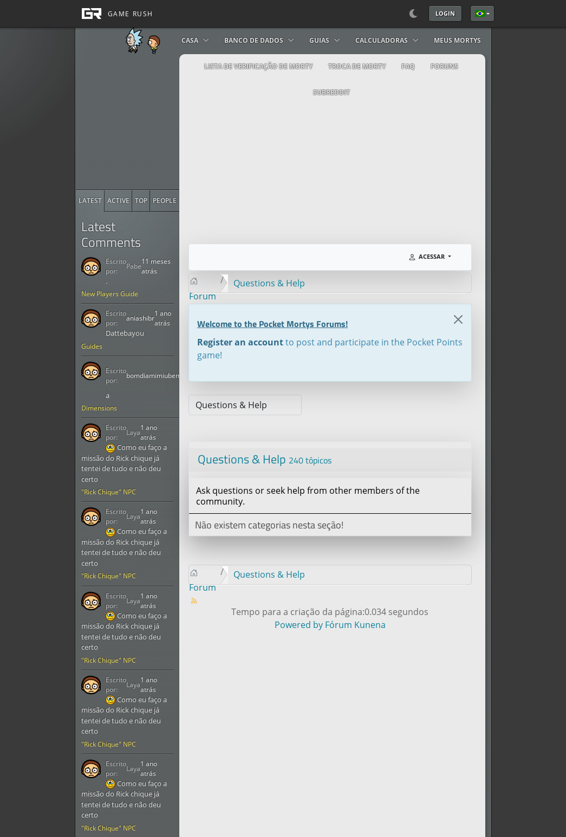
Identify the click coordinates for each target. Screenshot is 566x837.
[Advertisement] (157, 121)
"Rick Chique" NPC (108, 491)
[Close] (458, 319)
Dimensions (99, 408)
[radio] (90, 200)
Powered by (299, 625)
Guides (91, 346)
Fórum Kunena (355, 625)
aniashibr (140, 318)
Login (445, 13)
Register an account (240, 342)
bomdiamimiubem (153, 375)
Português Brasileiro (480, 13)
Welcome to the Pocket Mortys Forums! (272, 323)
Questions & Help (242, 459)
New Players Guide (109, 293)
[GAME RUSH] (114, 13)
